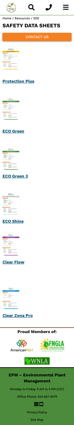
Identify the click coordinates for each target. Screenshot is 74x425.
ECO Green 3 (15, 176)
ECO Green (13, 131)
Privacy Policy (37, 412)
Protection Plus (18, 81)
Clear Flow (13, 262)
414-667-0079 (47, 397)
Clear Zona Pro (17, 315)
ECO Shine (13, 221)
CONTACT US (37, 37)
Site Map (37, 420)
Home (6, 18)
